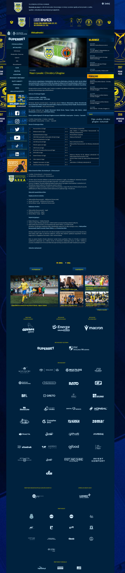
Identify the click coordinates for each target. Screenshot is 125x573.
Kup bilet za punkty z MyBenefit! (99, 70)
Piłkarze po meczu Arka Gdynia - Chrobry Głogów (99, 95)
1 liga (93, 119)
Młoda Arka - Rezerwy (17, 54)
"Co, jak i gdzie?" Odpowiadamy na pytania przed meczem (99, 51)
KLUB (17, 67)
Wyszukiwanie (17, 64)
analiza (99, 119)
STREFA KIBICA (17, 84)
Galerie (17, 57)
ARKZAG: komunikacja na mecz (99, 45)
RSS (17, 61)
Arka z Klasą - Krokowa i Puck (69, 305)
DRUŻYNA (17, 71)
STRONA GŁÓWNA (17, 44)
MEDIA (17, 88)
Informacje (17, 51)
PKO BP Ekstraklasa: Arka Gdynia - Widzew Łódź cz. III (96, 304)
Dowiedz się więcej (34, 7)
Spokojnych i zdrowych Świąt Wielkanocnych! (98, 64)
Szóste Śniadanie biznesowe (69, 289)
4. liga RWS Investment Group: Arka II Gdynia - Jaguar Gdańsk (29, 305)
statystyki (104, 121)
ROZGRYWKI (17, 74)
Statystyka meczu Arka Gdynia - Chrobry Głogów (99, 89)
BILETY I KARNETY (17, 81)
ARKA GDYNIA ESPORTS (17, 91)
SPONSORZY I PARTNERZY (17, 78)
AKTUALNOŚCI (17, 47)
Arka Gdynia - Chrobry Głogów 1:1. (100, 108)
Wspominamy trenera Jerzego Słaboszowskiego (98, 57)
